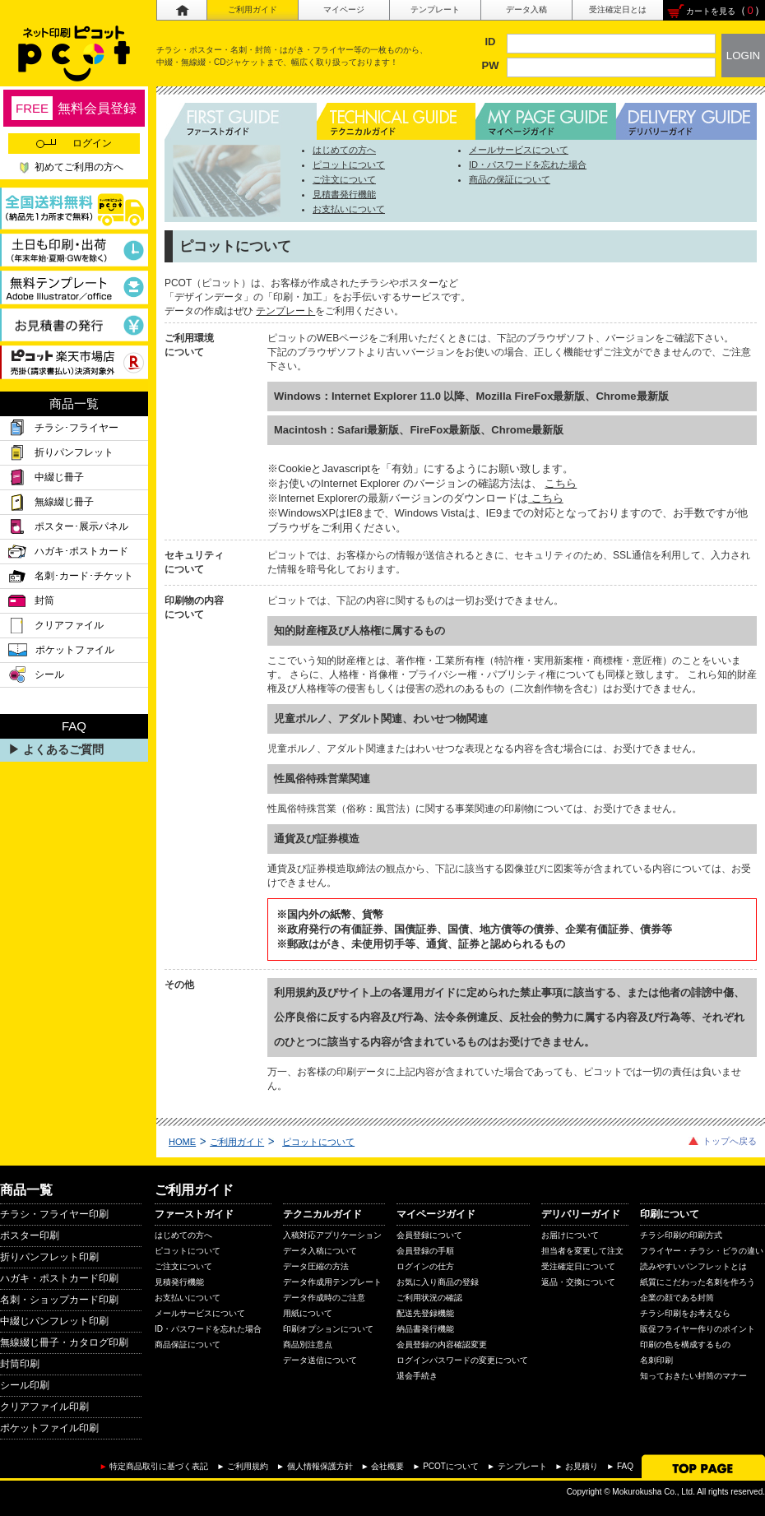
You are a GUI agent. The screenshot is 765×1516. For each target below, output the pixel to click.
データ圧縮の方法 (316, 1266)
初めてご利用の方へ (79, 167)
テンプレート (435, 9)
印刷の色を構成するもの (685, 1344)
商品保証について (187, 1344)
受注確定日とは (618, 9)
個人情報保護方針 (320, 1466)
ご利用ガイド (252, 9)
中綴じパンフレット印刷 (54, 1321)
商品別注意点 (307, 1344)
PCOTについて (451, 1466)
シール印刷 (24, 1385)
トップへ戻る (729, 1141)
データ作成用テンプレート (332, 1282)
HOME (182, 1142)
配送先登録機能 (425, 1313)
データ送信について (320, 1360)
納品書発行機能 (425, 1328)
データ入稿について (320, 1250)
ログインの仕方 (425, 1266)
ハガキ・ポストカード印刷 (59, 1278)
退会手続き (417, 1375)
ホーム (181, 10)
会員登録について (429, 1235)
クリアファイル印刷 (44, 1406)
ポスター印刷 (29, 1235)
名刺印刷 (656, 1360)
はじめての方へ (344, 150)
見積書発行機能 (344, 194)
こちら (561, 483)
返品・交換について (578, 1282)
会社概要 (387, 1466)
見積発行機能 (179, 1282)
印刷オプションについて (328, 1328)
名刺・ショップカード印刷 (59, 1299)
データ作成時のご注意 (324, 1297)
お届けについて (570, 1235)
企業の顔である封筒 (677, 1297)
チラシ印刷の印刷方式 (681, 1235)
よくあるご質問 (63, 749)
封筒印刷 (19, 1364)
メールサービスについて (518, 150)
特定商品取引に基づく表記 (158, 1466)
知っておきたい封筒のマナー (693, 1375)
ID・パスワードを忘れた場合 (527, 164)
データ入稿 (526, 9)
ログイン (74, 143)
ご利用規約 (247, 1466)
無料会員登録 (74, 108)
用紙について (307, 1313)
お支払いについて (349, 209)
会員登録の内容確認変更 (441, 1344)
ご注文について (344, 179)
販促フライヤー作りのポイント (697, 1328)
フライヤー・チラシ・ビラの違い (701, 1250)
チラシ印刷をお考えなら (685, 1313)
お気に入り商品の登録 (437, 1282)
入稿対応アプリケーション (332, 1235)
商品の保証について (509, 179)
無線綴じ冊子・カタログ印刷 (64, 1342)
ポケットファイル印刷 (49, 1428)
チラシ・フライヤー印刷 (54, 1214)
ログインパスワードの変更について (462, 1360)
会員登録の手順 (425, 1250)
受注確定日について (578, 1266)
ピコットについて (349, 164)
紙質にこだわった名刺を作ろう (697, 1282)
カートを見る (710, 11)
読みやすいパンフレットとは (693, 1266)
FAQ (625, 1466)
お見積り (581, 1466)
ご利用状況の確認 (429, 1297)
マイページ (343, 9)
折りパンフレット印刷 (49, 1257)
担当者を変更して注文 (582, 1250)
